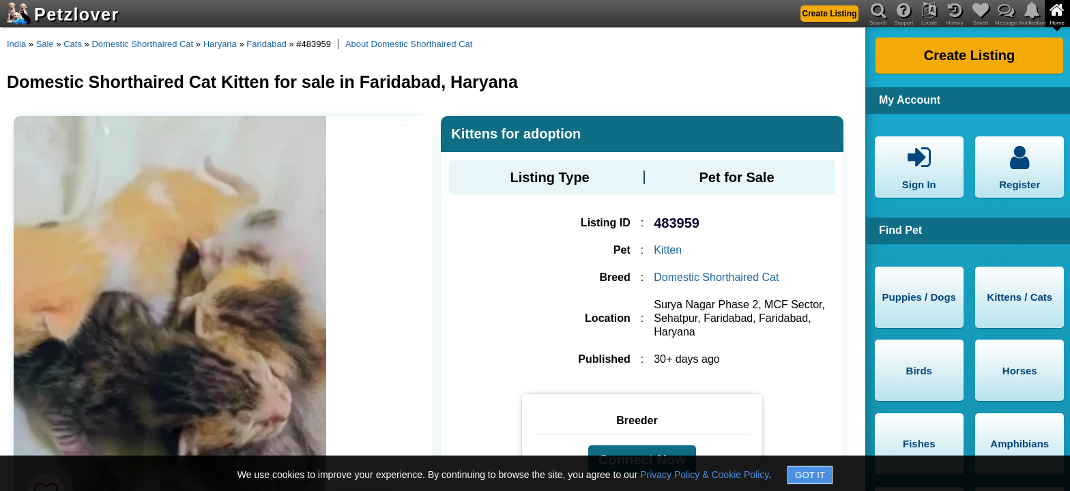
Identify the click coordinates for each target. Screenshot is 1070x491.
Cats (72, 44)
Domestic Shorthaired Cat (142, 44)
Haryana (220, 44)
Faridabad (266, 44)
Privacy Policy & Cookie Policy (704, 474)
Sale (45, 44)
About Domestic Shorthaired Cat (408, 44)
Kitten (668, 250)
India (16, 44)
